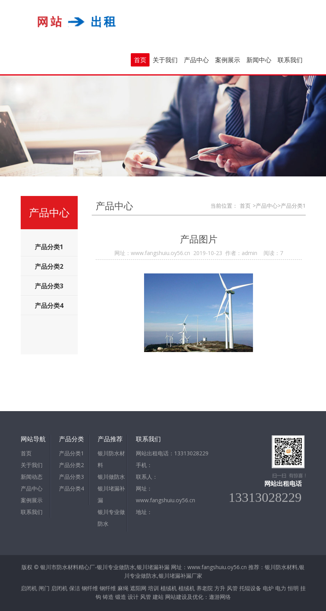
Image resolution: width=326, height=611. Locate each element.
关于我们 (165, 60)
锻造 (120, 596)
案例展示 (227, 60)
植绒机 (168, 588)
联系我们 (290, 60)
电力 (280, 588)
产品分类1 (71, 453)
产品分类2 (71, 465)
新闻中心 (258, 60)
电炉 (268, 588)
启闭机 (29, 588)
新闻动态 (32, 476)
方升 (219, 588)
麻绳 (123, 588)
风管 (232, 588)
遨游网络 (220, 596)
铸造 (108, 596)
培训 (153, 588)
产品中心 (196, 60)
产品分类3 (71, 476)
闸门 (44, 588)
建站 (158, 596)
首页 (140, 60)
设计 (133, 596)
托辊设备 (250, 588)
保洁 (74, 588)
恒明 (293, 588)
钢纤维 (90, 588)
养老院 (204, 588)
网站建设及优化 (184, 596)
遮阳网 (138, 588)
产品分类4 (71, 488)
